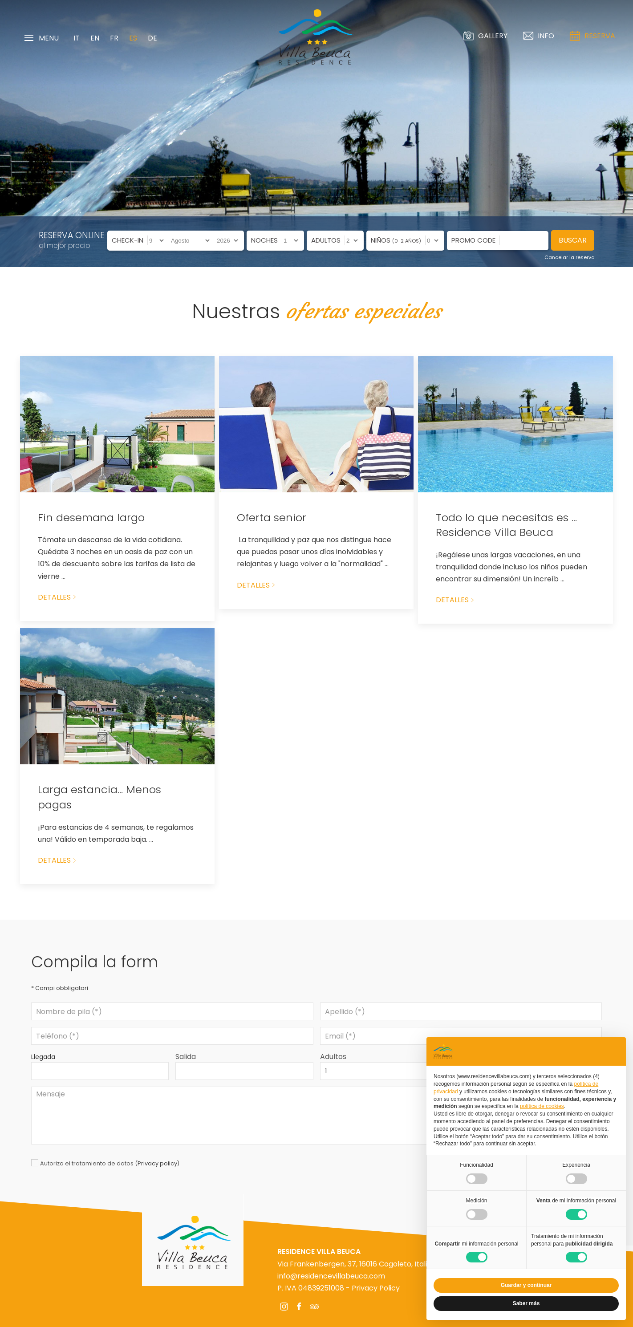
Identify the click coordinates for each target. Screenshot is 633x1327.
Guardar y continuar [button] (526, 1285)
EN (94, 38)
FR (114, 38)
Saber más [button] (526, 1303)
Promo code (473, 240)
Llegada (43, 1056)
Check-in (127, 240)
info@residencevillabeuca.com (331, 1276)
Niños (396, 240)
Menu (41, 38)
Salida (185, 1056)
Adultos (326, 240)
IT (76, 38)
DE (152, 38)
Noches (264, 240)
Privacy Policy (376, 1288)
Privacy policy (157, 1163)
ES (133, 38)
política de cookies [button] (542, 1106)
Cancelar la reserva (569, 257)
